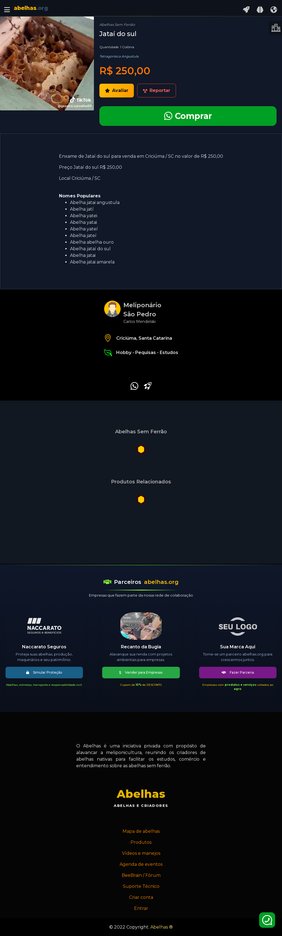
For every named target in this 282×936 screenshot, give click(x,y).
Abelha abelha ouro (92, 242)
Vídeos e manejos (141, 853)
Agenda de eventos (141, 864)
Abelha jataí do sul (90, 248)
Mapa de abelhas (141, 831)
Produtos (141, 842)
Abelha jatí (82, 209)
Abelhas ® (161, 927)
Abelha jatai (83, 255)
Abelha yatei (83, 215)
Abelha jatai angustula (95, 202)
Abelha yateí (84, 229)
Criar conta (141, 897)
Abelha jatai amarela (92, 262)
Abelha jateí (83, 235)
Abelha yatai (83, 222)
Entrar (141, 908)
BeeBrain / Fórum (141, 875)
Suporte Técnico (141, 886)
